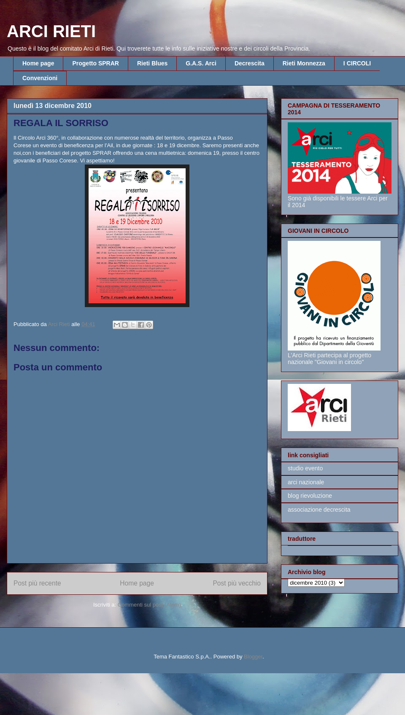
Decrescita (250, 63)
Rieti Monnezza (304, 63)
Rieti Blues (152, 63)
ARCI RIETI (51, 31)
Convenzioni (39, 78)
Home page (38, 63)
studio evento (305, 468)
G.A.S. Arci (201, 63)
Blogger (253, 656)
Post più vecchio (237, 583)
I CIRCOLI (357, 63)
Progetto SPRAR (95, 63)
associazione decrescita (319, 509)
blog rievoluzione (310, 495)
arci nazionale (306, 482)
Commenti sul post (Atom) (149, 605)
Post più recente (37, 583)
